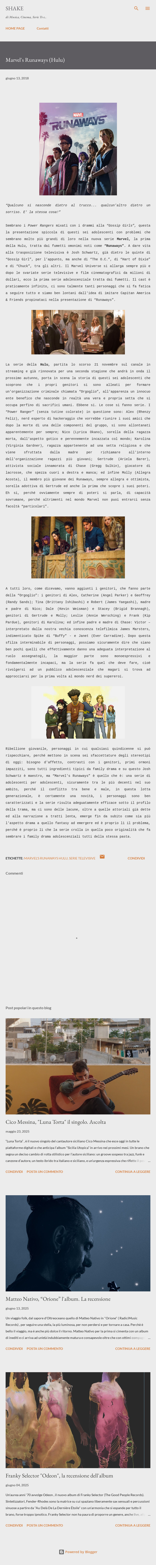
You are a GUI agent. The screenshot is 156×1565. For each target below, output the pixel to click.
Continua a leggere (132, 1172)
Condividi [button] (136, 858)
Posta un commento (45, 1172)
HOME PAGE (15, 28)
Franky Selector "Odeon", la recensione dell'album (59, 1475)
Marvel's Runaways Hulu (46, 858)
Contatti (43, 28)
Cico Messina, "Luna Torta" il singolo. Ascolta (56, 1121)
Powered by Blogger (78, 1552)
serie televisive (82, 858)
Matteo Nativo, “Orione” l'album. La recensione (58, 1298)
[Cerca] (136, 8)
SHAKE (15, 8)
